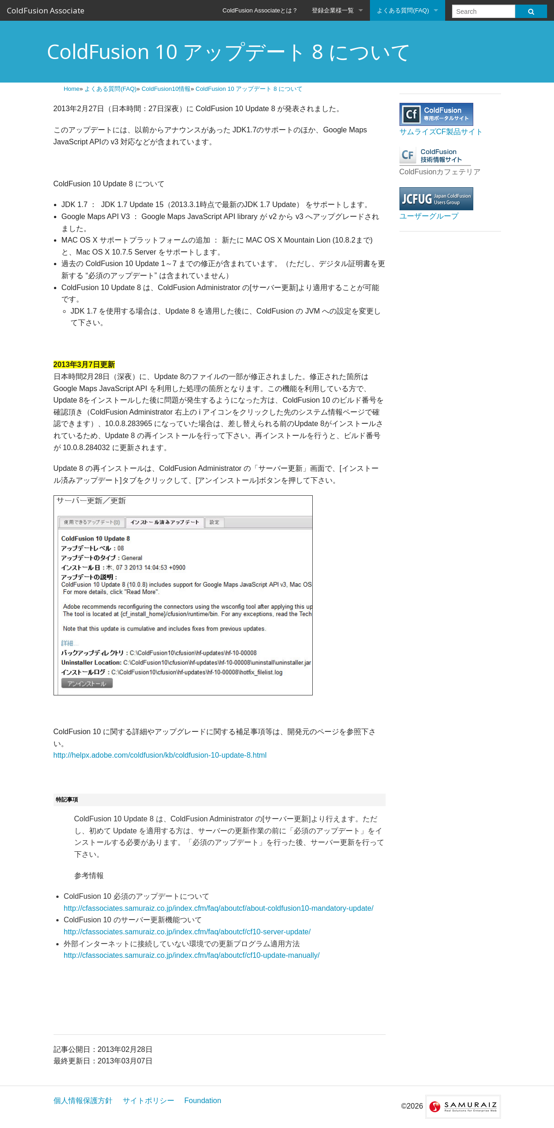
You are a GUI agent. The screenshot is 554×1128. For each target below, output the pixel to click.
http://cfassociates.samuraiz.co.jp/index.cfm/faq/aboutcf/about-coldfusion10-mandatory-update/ (218, 908)
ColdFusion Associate (45, 10)
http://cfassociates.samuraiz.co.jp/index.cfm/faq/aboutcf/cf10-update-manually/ (192, 955)
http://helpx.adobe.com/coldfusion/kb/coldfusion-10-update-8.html (160, 755)
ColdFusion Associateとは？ (260, 10)
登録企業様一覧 (333, 10)
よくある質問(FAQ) (403, 10)
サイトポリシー (148, 1100)
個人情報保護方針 (83, 1100)
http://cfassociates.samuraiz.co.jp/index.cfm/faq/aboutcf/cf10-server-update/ (187, 932)
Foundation (203, 1100)
